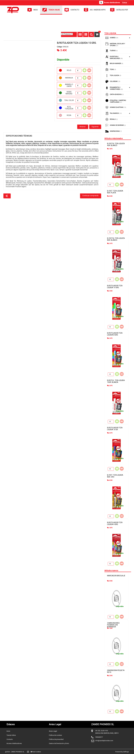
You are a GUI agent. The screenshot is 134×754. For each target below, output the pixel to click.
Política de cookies (55, 735)
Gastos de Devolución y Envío (59, 743)
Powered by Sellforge (122, 752)
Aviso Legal (53, 731)
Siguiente (95, 127)
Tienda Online (11, 735)
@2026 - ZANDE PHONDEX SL (14, 752)
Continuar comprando (90, 195)
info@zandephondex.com (104, 740)
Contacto (10, 739)
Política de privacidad (56, 739)
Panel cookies (36, 752)
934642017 (99, 737)
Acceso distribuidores (14, 743)
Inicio (8, 731)
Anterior (83, 127)
